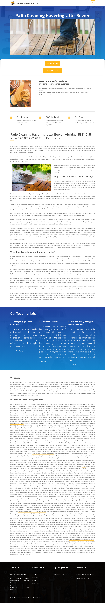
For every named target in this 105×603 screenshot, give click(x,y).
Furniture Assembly (64, 542)
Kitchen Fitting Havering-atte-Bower (74, 449)
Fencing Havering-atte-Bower (76, 503)
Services (35, 577)
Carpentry (50, 426)
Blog (34, 580)
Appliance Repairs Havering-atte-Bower (42, 434)
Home (35, 574)
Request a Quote (52, 71)
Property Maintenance (39, 436)
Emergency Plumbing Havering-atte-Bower (50, 421)
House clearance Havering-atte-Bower (36, 552)
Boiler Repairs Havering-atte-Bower (43, 454)
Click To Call (52, 64)
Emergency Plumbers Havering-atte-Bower (24, 520)
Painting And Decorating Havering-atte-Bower (50, 499)
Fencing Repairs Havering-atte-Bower (65, 411)
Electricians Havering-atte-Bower (35, 415)
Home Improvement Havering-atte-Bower (77, 404)
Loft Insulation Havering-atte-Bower (60, 552)
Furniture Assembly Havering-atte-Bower (81, 539)
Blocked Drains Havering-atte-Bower (51, 507)
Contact (35, 583)
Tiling (25, 451)
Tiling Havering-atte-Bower (65, 426)
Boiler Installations (73, 434)
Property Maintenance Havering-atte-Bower (32, 512)
